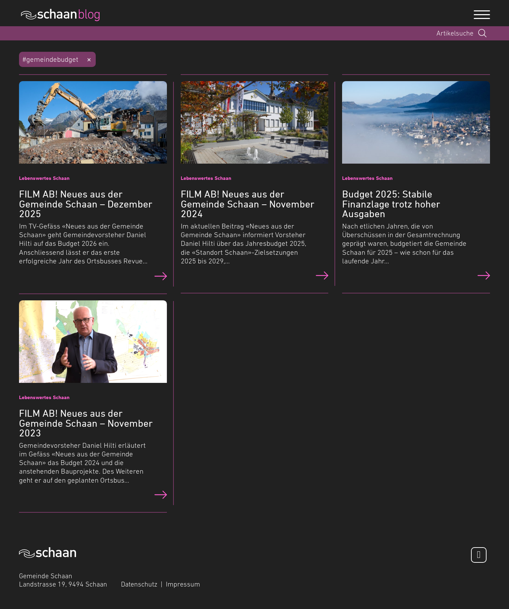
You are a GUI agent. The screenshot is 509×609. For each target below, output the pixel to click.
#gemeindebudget (50, 59)
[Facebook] (479, 555)
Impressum (183, 584)
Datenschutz (139, 584)
